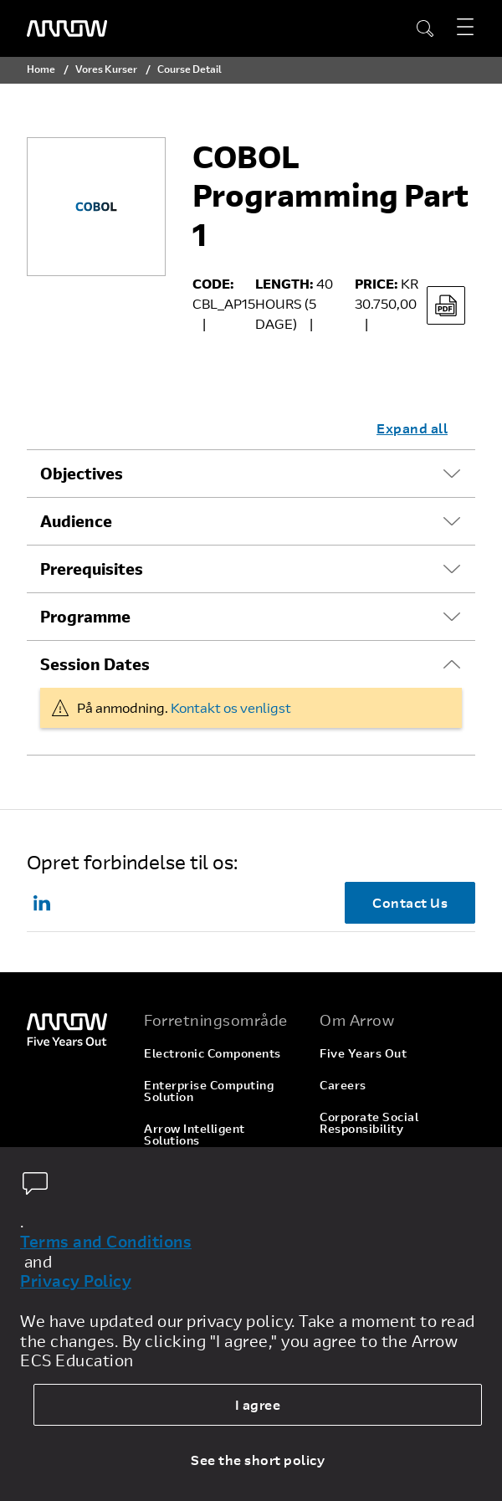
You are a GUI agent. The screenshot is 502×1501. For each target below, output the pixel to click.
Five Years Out (363, 1053)
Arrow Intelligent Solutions (194, 1134)
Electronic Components (212, 1053)
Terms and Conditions (106, 1242)
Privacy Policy (75, 1281)
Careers (343, 1085)
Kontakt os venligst (231, 707)
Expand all (412, 428)
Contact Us (410, 902)
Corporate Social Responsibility (369, 1122)
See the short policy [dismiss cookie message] (258, 1459)
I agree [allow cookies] (258, 1404)
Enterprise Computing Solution (209, 1090)
